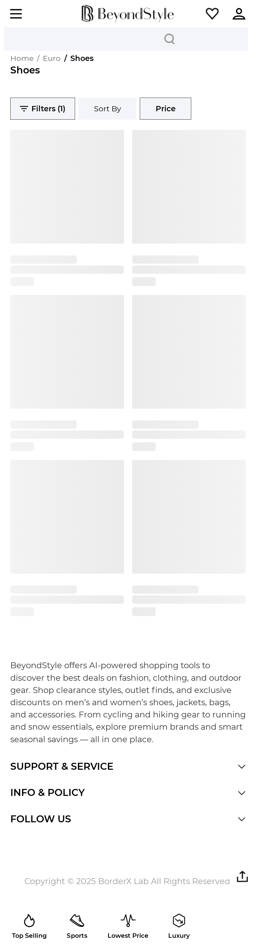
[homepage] (128, 13)
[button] (212, 14)
